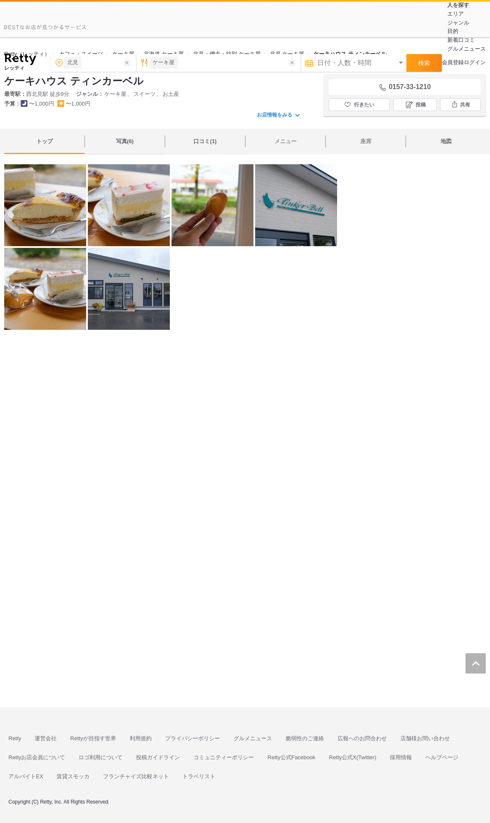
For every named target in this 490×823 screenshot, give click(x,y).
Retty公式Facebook (291, 757)
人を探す (458, 5)
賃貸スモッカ (73, 776)
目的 (452, 31)
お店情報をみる (278, 115)
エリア (455, 14)
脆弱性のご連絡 (305, 738)
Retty (14, 738)
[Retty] (20, 60)
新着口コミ (461, 40)
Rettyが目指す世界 (93, 738)
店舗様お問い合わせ (425, 738)
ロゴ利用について (100, 757)
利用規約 (141, 738)
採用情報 (401, 757)
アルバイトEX (25, 776)
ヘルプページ (441, 757)
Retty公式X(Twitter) (352, 757)
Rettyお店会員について (36, 757)
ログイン (475, 62)
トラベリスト (198, 776)
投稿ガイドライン (158, 757)
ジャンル (458, 22)
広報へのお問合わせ (362, 738)
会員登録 (453, 62)
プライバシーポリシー (192, 738)
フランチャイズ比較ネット (136, 776)
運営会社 (46, 738)
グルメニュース (466, 49)
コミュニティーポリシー (223, 757)
